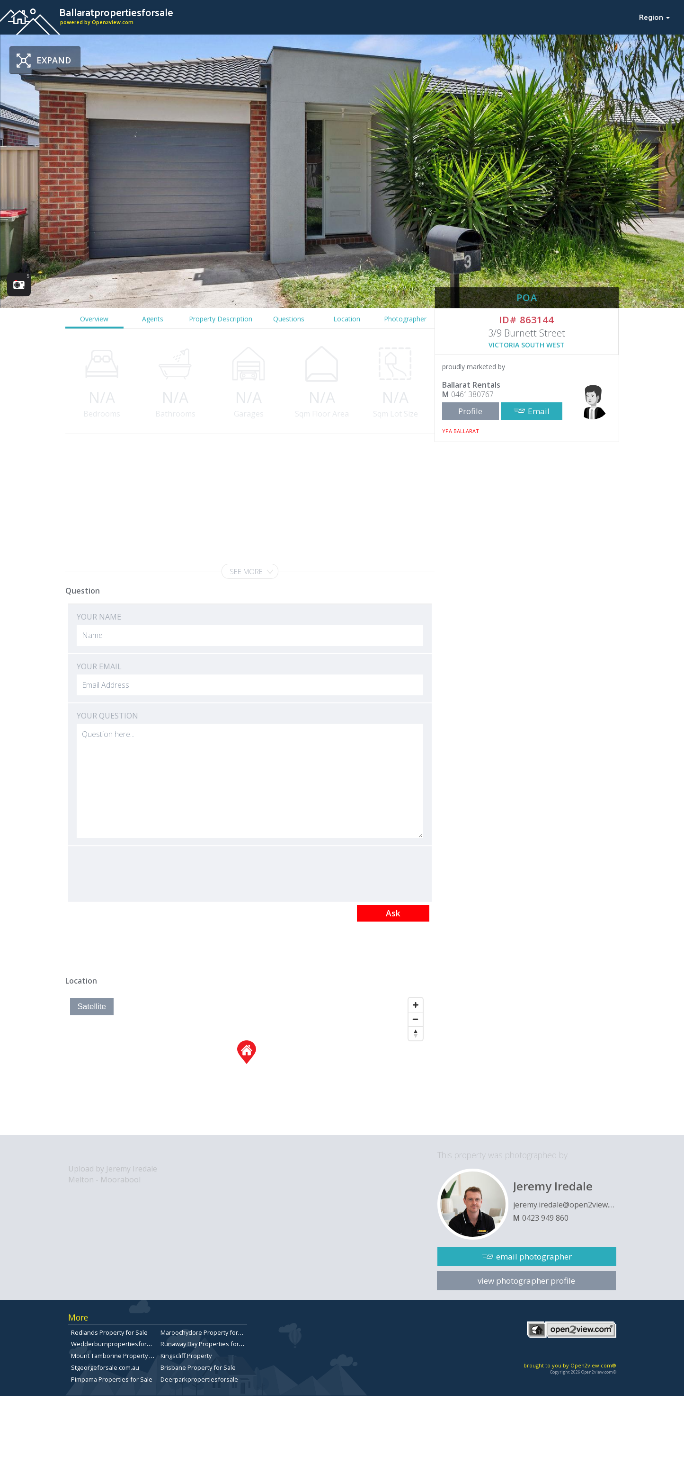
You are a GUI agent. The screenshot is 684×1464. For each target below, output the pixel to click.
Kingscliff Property (186, 1355)
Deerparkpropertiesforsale (199, 1379)
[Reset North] (416, 1033)
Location (346, 318)
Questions (288, 318)
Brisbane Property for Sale (198, 1367)
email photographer (534, 1256)
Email (539, 411)
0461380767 (472, 394)
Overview (94, 318)
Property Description (220, 318)
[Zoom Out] (416, 1019)
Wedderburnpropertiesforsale (115, 1344)
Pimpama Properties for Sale (111, 1379)
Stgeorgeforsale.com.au (105, 1367)
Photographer (405, 318)
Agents (152, 318)
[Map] (246, 1064)
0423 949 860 (545, 1218)
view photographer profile (526, 1280)
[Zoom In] (416, 1005)
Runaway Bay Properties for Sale (206, 1344)
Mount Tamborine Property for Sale (121, 1355)
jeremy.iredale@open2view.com (564, 1204)
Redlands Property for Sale (109, 1332)
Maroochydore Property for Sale (206, 1332)
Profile (470, 411)
